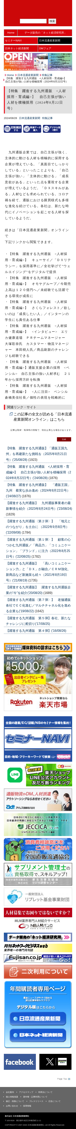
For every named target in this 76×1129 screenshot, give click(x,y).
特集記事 (47, 75)
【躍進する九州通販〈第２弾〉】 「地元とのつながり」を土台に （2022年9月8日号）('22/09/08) (38, 526)
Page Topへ (63, 1079)
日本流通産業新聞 (49, 40)
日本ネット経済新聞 (17, 48)
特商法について (45, 1092)
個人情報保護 (12, 1097)
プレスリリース (36, 1101)
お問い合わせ (12, 1106)
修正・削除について (15, 1101)
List (64, 439)
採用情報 (27, 1106)
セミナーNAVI (13, 40)
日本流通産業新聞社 (38, 5)
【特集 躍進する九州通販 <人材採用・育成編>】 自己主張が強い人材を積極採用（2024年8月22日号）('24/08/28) (38, 472)
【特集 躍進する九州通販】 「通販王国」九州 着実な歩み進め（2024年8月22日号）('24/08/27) (38, 490)
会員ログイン (57, 14)
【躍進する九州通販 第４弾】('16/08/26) (36, 630)
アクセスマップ (26, 1092)
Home (10, 32)
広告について (54, 1101)
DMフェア (45, 48)
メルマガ (24, 14)
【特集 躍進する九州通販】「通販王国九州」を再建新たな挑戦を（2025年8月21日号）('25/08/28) (36, 454)
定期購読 (40, 14)
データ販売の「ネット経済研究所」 (46, 32)
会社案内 (10, 1092)
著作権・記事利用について (35, 1097)
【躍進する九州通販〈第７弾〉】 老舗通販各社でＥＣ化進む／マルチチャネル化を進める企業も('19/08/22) (38, 605)
